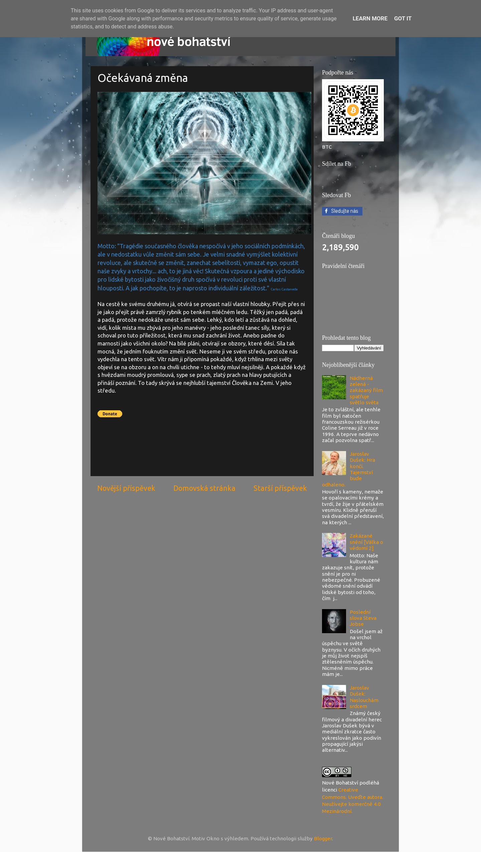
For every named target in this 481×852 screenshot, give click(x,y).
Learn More (370, 18)
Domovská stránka (204, 488)
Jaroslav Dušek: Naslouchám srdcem (364, 697)
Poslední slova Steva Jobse (363, 618)
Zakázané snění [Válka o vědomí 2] (366, 542)
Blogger (323, 838)
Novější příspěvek (126, 488)
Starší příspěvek (280, 488)
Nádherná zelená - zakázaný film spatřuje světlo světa (366, 390)
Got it (403, 18)
